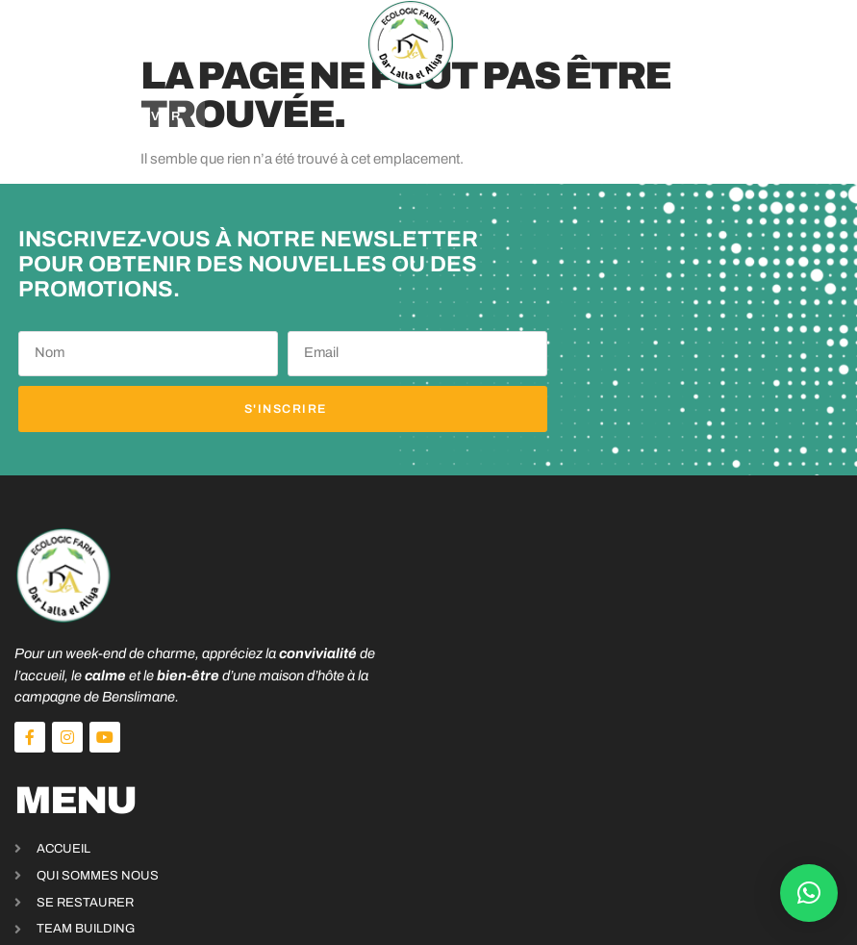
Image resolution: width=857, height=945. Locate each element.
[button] (68, 43)
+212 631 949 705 (619, 796)
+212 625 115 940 (619, 816)
